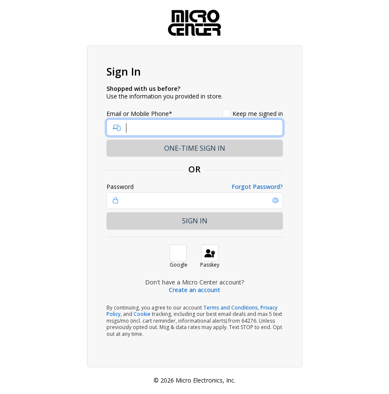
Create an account (194, 290)
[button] (275, 200)
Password (120, 187)
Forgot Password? (257, 187)
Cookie (142, 314)
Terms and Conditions (230, 307)
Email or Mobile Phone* (139, 114)
